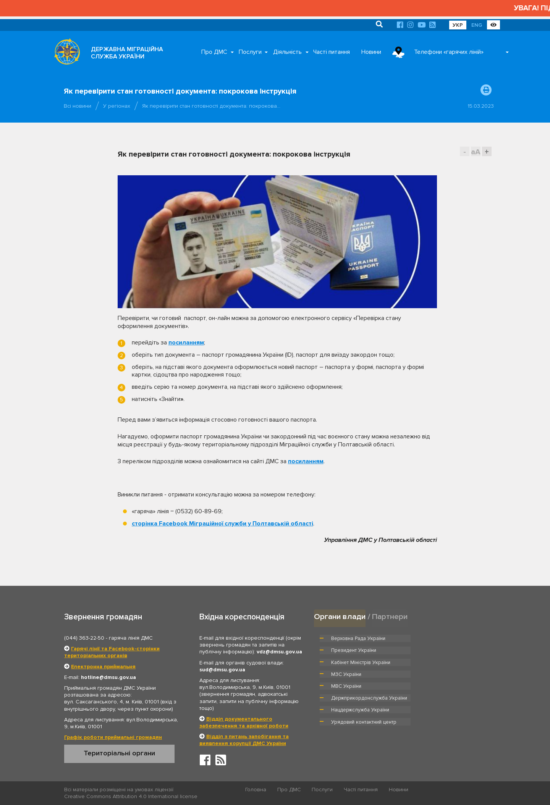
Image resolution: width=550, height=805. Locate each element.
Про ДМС (214, 52)
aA (475, 151)
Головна (256, 790)
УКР (458, 25)
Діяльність (287, 52)
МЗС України (432, 650)
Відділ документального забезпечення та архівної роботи (243, 722)
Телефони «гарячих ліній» (449, 52)
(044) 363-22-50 (84, 638)
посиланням (186, 342)
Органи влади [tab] (340, 616)
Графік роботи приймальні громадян (113, 737)
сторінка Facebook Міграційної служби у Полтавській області (222, 523)
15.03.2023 (480, 106)
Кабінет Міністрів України (361, 650)
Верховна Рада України (358, 638)
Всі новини (77, 106)
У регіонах (116, 106)
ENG (476, 25)
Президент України (439, 638)
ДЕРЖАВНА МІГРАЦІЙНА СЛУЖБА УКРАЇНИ (127, 52)
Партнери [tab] (390, 616)
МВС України (346, 662)
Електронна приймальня (103, 666)
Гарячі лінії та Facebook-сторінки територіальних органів (112, 652)
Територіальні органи (119, 753)
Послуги (250, 52)
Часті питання (331, 52)
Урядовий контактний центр (449, 681)
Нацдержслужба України (360, 681)
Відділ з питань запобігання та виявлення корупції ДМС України (244, 740)
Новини (371, 52)
